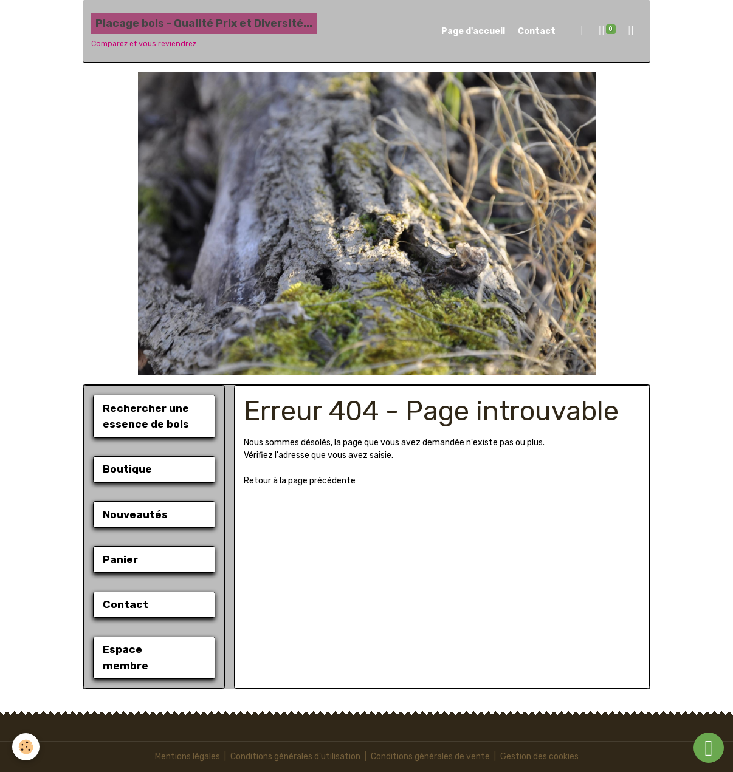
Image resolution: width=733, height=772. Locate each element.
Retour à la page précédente (300, 481)
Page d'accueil (473, 31)
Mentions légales (187, 756)
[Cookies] (26, 746)
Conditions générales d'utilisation (295, 756)
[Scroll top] (708, 748)
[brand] (204, 31)
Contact (537, 31)
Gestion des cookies (539, 756)
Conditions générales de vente (430, 756)
